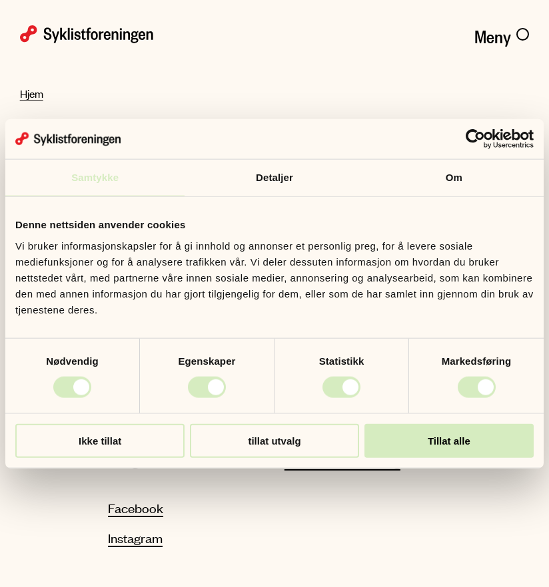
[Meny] (501, 34)
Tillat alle (449, 440)
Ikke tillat (100, 440)
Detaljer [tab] (274, 177)
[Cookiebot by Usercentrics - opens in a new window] (475, 139)
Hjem (31, 93)
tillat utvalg (274, 440)
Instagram (135, 537)
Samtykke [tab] (95, 177)
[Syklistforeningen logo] (142, 34)
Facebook (135, 507)
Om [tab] (454, 177)
